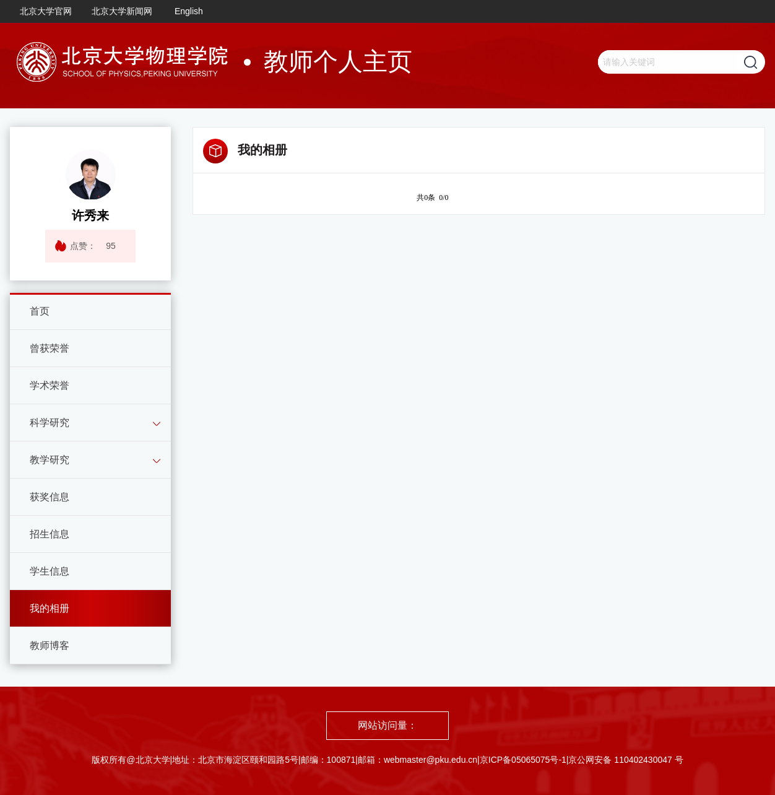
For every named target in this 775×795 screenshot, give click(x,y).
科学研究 (49, 422)
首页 (40, 311)
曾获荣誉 (49, 348)
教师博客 (49, 645)
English (189, 11)
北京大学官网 (46, 11)
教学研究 (49, 459)
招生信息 (49, 534)
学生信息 (49, 571)
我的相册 (49, 608)
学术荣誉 (49, 385)
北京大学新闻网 (122, 11)
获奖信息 (49, 497)
